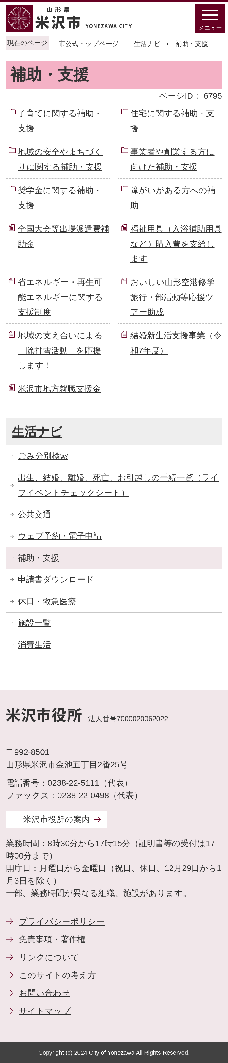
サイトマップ (45, 1011)
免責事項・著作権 (52, 939)
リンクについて (49, 957)
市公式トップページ (89, 43)
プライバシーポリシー (61, 921)
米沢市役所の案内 (56, 819)
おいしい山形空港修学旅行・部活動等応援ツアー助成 (172, 297)
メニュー (210, 28)
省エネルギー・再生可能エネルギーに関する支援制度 (60, 297)
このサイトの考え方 (57, 975)
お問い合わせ (44, 993)
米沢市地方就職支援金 (59, 388)
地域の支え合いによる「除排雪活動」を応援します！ (60, 350)
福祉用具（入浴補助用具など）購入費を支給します (176, 243)
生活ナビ (147, 43)
